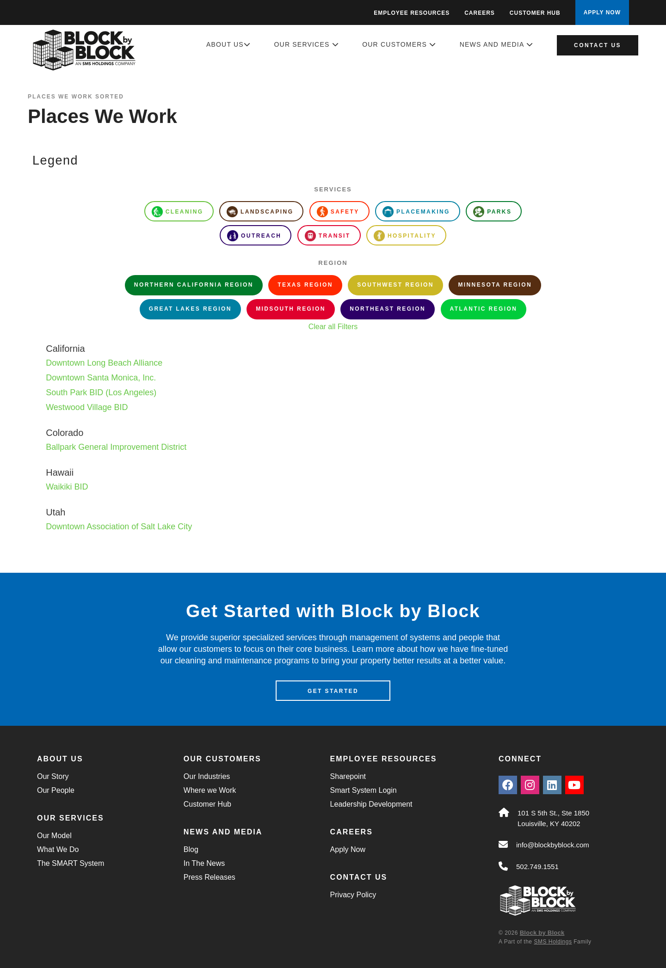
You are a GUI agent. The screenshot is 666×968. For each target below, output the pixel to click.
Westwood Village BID (87, 407)
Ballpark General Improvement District (116, 447)
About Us (228, 44)
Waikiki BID (67, 486)
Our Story (52, 777)
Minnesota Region (495, 285)
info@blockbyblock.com (552, 845)
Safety (338, 211)
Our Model (54, 836)
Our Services (306, 44)
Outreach (254, 235)
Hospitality (405, 235)
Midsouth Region (291, 309)
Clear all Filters (333, 327)
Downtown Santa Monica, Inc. (101, 377)
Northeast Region (388, 309)
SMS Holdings (553, 941)
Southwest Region (395, 285)
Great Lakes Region (190, 309)
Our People (55, 791)
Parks (492, 211)
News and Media (496, 44)
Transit (328, 235)
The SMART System (70, 864)
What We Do (58, 850)
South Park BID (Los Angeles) (101, 392)
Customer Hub (535, 13)
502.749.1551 (537, 867)
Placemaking (416, 211)
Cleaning (178, 211)
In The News (204, 864)
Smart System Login (363, 791)
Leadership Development (371, 805)
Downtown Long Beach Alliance (104, 363)
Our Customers (399, 44)
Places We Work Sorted (76, 96)
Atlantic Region (484, 309)
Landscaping (260, 211)
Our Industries (207, 777)
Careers (479, 13)
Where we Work (210, 791)
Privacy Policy (353, 895)
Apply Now (347, 850)
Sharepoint (348, 777)
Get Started (333, 691)
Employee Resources (412, 13)
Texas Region (305, 285)
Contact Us (597, 45)
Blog (191, 850)
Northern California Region (193, 285)
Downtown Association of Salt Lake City (119, 526)
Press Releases (209, 878)
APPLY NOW (602, 12)
